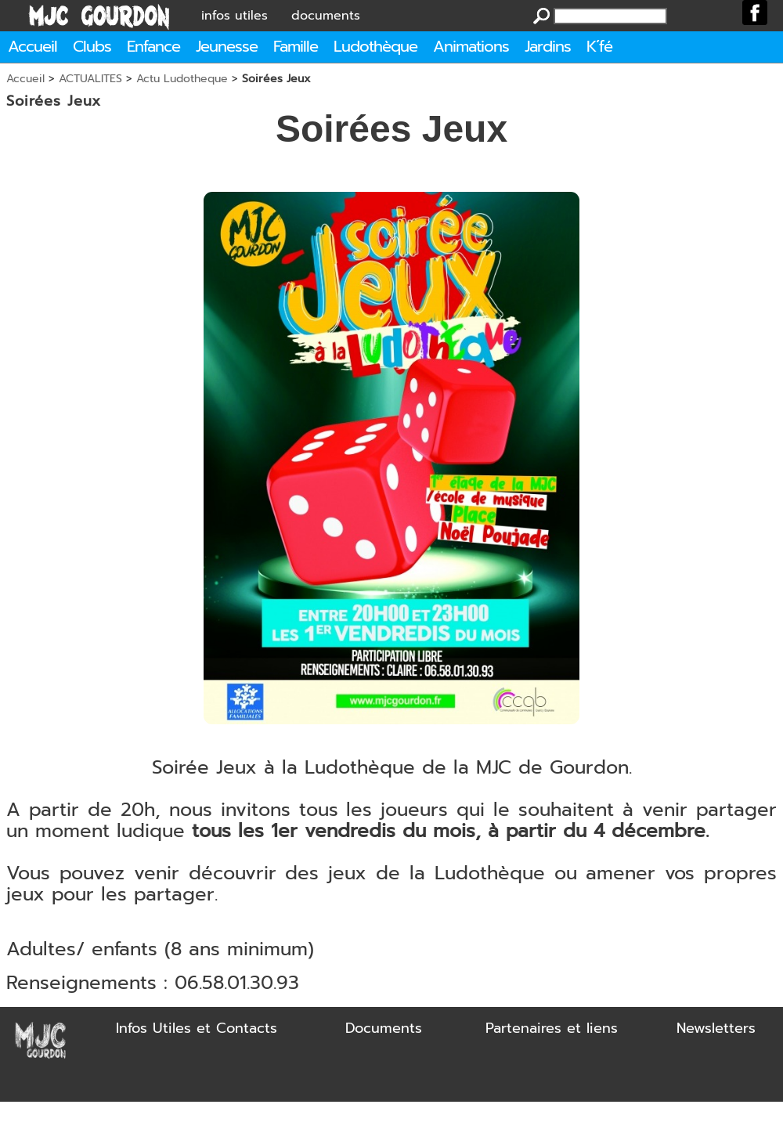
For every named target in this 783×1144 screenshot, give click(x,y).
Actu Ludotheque (182, 78)
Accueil (32, 46)
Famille (295, 46)
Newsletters (716, 1028)
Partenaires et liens (551, 1028)
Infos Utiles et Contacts (196, 1028)
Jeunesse (227, 46)
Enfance (153, 46)
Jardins (548, 46)
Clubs (92, 46)
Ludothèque (375, 46)
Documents (383, 1028)
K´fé (599, 46)
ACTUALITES (90, 78)
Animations (471, 46)
